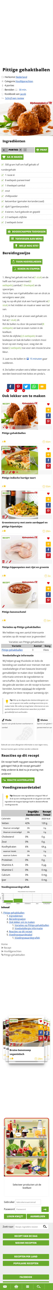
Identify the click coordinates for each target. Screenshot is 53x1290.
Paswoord (9, 1209)
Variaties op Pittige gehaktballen (32, 925)
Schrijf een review (14, 98)
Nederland (21, 77)
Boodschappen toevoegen (26, 231)
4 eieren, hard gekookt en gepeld (22, 211)
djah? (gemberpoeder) (17, 206)
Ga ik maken (12, 156)
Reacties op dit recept (20, 931)
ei (37, 277)
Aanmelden (37, 1216)
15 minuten (34, 358)
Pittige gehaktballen (12, 649)
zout (7, 190)
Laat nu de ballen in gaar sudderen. (25, 361)
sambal (23, 285)
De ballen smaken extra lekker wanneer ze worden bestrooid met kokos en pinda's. (26, 371)
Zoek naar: (8, 1226)
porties (10, 85)
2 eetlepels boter (14, 222)
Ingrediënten (16, 915)
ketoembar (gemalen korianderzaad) (24, 201)
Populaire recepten (25, 1263)
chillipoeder (11, 196)
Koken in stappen (26, 268)
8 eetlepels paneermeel (17, 180)
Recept (7, 947)
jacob (23, 94)
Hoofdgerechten (24, 81)
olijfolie (24, 336)
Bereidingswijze (17, 919)
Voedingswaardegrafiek (27, 937)
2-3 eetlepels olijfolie (16, 217)
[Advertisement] (26, 36)
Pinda (6, 720)
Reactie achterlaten (18, 780)
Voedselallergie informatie (29, 928)
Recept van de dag (25, 1236)
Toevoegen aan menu (26, 238)
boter (12, 348)
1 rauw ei (10, 175)
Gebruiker (9, 1202)
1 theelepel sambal (15, 185)
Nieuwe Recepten (25, 1242)
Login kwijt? (15, 1216)
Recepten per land (25, 1256)
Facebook (26, 1277)
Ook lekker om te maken (22, 922)
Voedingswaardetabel (20, 934)
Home (4, 944)
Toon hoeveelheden (26, 261)
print (41, 149)
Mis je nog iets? (26, 245)
